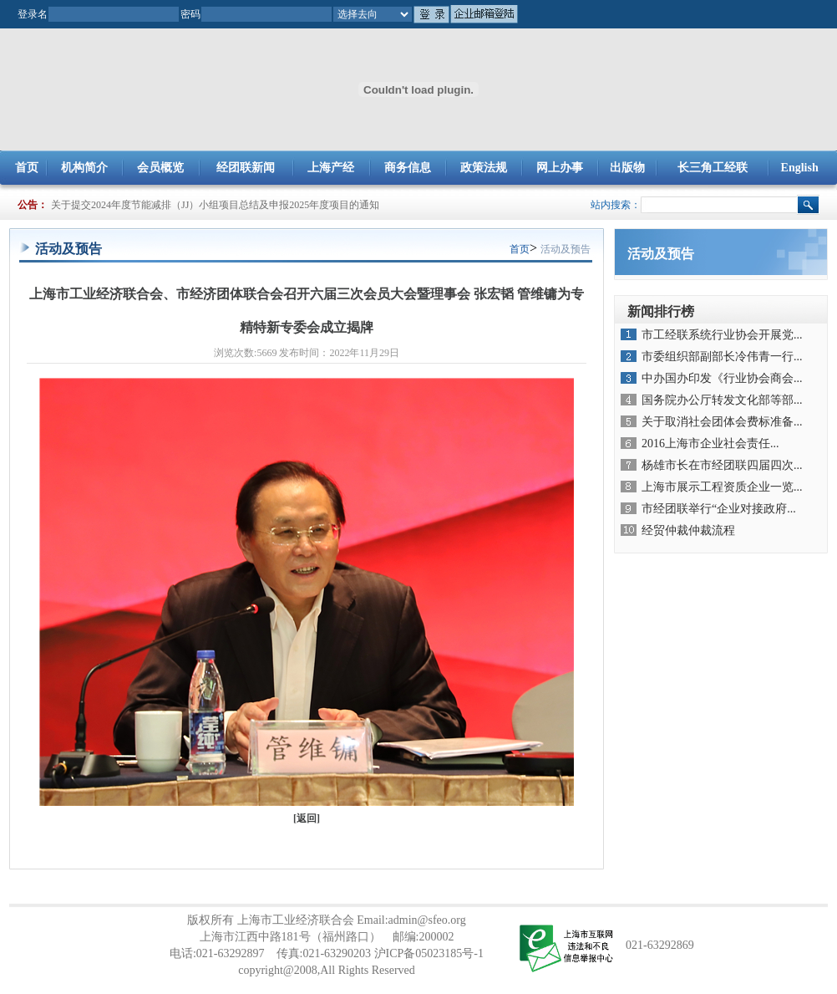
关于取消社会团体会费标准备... (722, 421)
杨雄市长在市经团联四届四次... (722, 465)
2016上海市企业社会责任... (710, 443)
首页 (26, 167)
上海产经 (330, 167)
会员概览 (160, 167)
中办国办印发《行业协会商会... (722, 378)
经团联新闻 (245, 167)
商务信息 (407, 167)
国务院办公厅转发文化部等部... (722, 400)
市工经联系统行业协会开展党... (722, 335)
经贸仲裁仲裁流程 (688, 530)
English (800, 167)
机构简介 (84, 167)
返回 (307, 818)
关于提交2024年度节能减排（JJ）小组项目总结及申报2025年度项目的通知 (215, 205)
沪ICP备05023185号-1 (429, 953)
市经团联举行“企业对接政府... (719, 508)
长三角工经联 (712, 167)
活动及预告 (565, 249)
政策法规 (483, 167)
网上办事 (559, 167)
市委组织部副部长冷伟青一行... (722, 356)
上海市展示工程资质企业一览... (722, 487)
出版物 (627, 167)
